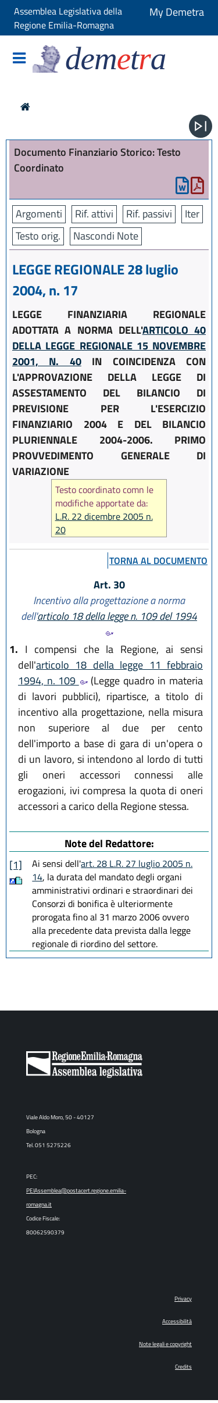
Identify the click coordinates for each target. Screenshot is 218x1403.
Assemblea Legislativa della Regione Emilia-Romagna (68, 18)
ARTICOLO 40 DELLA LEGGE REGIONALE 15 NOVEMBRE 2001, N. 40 (109, 345)
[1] (15, 865)
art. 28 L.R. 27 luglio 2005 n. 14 (112, 870)
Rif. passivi (149, 214)
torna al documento (158, 560)
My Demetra (176, 12)
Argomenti (39, 214)
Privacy (183, 1298)
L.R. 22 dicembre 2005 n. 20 (104, 523)
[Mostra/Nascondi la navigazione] (19, 59)
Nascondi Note (105, 236)
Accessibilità (177, 1321)
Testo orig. (38, 236)
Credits (183, 1366)
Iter (192, 214)
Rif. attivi (94, 214)
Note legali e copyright (165, 1344)
